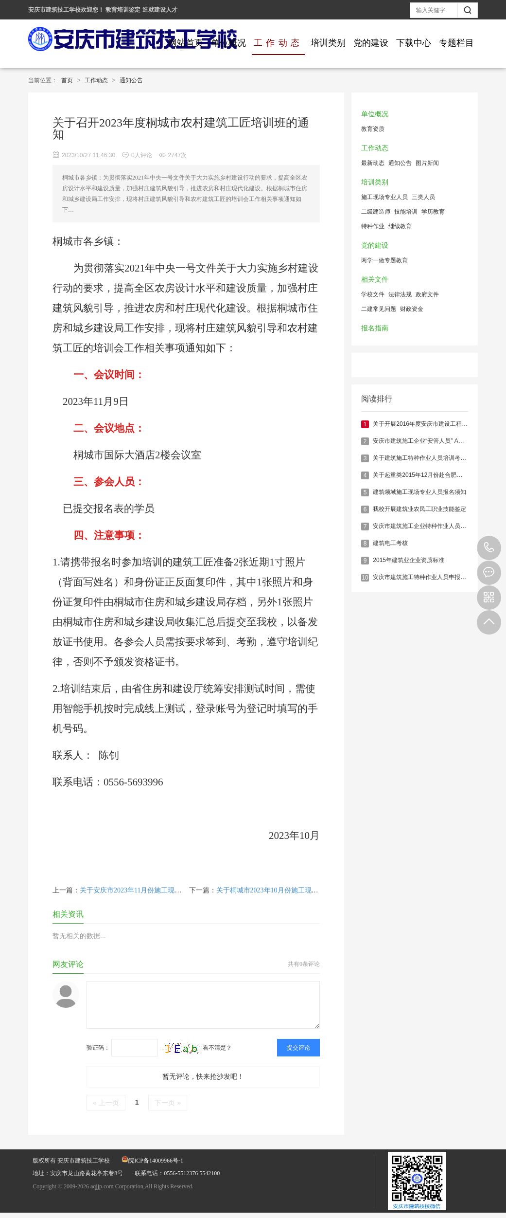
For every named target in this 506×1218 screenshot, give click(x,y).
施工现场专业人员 (384, 197)
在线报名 (489, 573)
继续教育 (400, 226)
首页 (67, 80)
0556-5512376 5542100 (489, 548)
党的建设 (370, 43)
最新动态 (372, 163)
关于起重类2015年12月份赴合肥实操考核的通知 (435, 475)
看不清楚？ (197, 1047)
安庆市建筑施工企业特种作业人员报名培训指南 (434, 526)
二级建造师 (375, 211)
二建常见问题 (378, 309)
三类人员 (423, 197)
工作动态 (278, 43)
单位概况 (228, 43)
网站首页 (185, 43)
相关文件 (374, 279)
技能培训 (406, 211)
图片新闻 (427, 163)
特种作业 (372, 226)
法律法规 (400, 294)
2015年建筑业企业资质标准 (408, 560)
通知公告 (131, 80)
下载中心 (413, 43)
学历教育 (433, 211)
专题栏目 (456, 43)
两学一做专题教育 (384, 260)
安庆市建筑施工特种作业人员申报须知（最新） (434, 577)
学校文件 (372, 294)
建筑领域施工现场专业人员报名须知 (419, 492)
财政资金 (411, 309)
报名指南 (374, 328)
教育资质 (372, 129)
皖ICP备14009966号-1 (152, 1160)
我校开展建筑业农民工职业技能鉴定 (419, 509)
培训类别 (328, 43)
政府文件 (427, 294)
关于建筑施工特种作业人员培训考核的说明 (428, 457)
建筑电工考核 (390, 543)
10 (365, 577)
